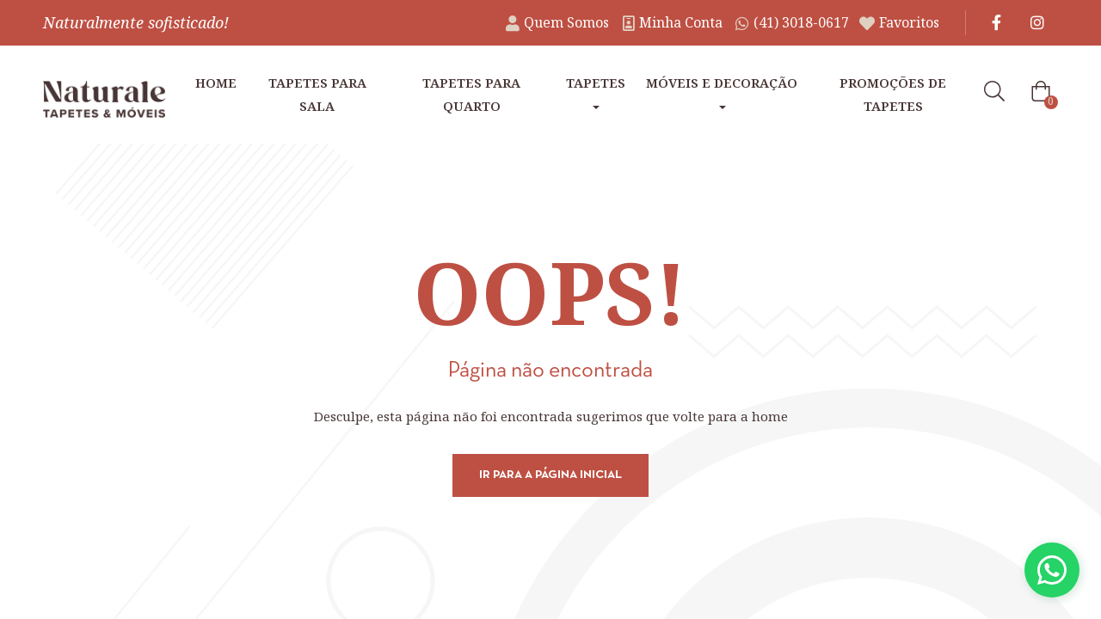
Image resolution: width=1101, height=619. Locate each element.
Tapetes (595, 91)
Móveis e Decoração (721, 91)
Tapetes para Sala (317, 94)
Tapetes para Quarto (471, 94)
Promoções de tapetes (893, 94)
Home (216, 82)
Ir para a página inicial (550, 475)
